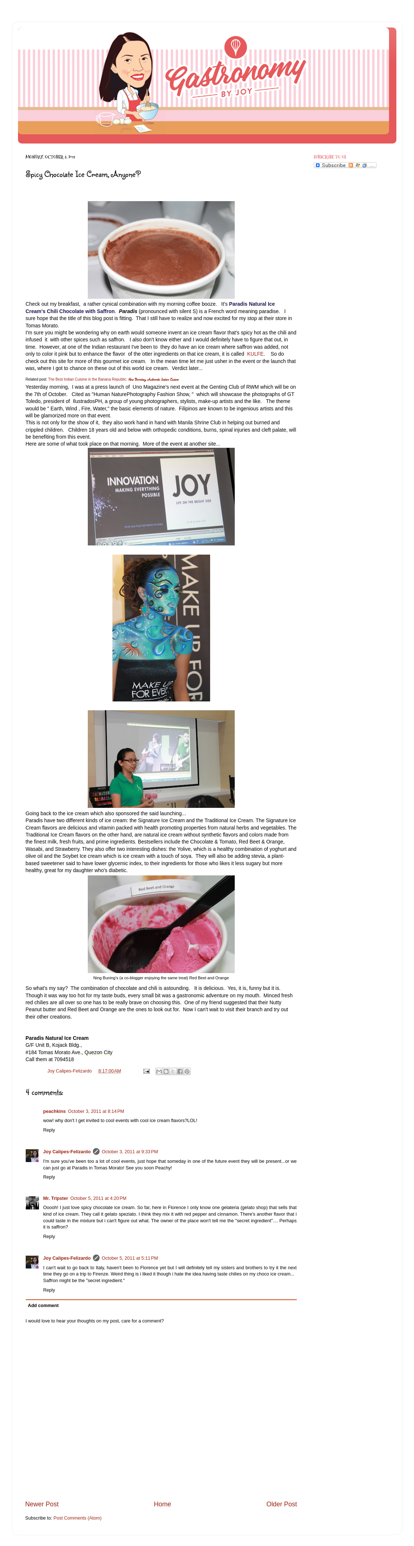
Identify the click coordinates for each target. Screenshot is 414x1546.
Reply (49, 1130)
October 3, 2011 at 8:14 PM (96, 1111)
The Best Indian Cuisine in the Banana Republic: (87, 379)
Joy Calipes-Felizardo (67, 1151)
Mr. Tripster (55, 1198)
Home (162, 1504)
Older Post (281, 1504)
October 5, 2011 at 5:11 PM (130, 1258)
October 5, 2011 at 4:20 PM (98, 1198)
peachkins (54, 1111)
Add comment (43, 1305)
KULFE (255, 354)
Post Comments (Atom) (78, 1518)
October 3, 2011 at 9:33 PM (130, 1151)
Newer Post (42, 1504)
